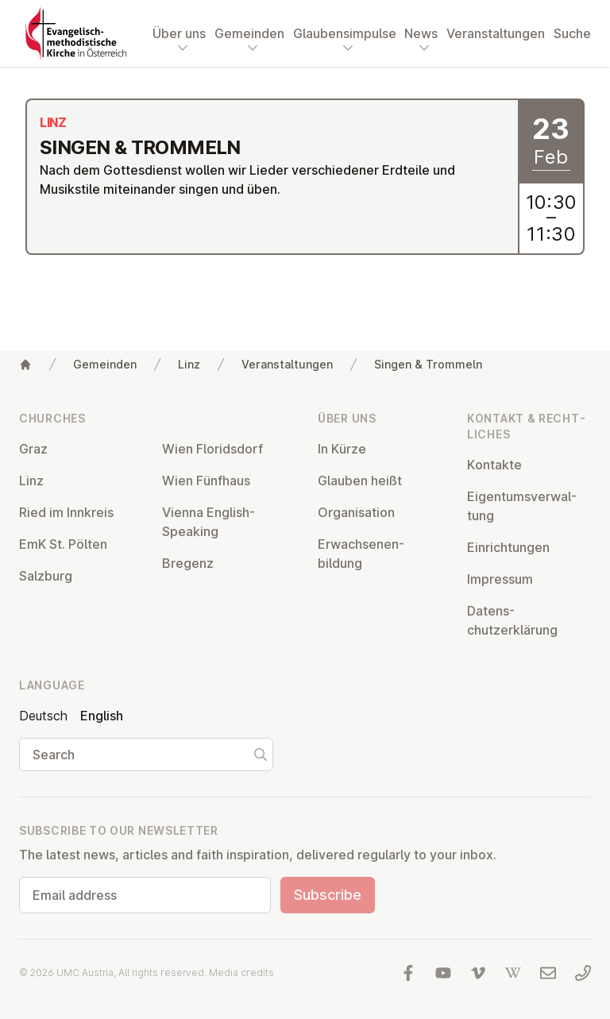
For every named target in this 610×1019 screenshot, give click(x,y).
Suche (572, 33)
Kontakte (494, 465)
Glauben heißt (360, 480)
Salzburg (45, 576)
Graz (33, 449)
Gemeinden (105, 364)
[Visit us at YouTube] (443, 973)
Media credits (241, 972)
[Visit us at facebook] (408, 973)
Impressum (500, 579)
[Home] (25, 364)
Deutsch (43, 716)
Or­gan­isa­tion (356, 512)
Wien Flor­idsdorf (212, 449)
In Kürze (342, 449)
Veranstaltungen (495, 33)
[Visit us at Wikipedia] (513, 973)
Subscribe (327, 894)
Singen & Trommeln (428, 364)
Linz (189, 364)
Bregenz (188, 563)
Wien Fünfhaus (206, 480)
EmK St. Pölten (63, 544)
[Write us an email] (548, 973)
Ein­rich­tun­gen (508, 547)
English (101, 716)
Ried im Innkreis (66, 512)
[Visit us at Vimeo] (478, 973)
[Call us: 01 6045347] (583, 973)
